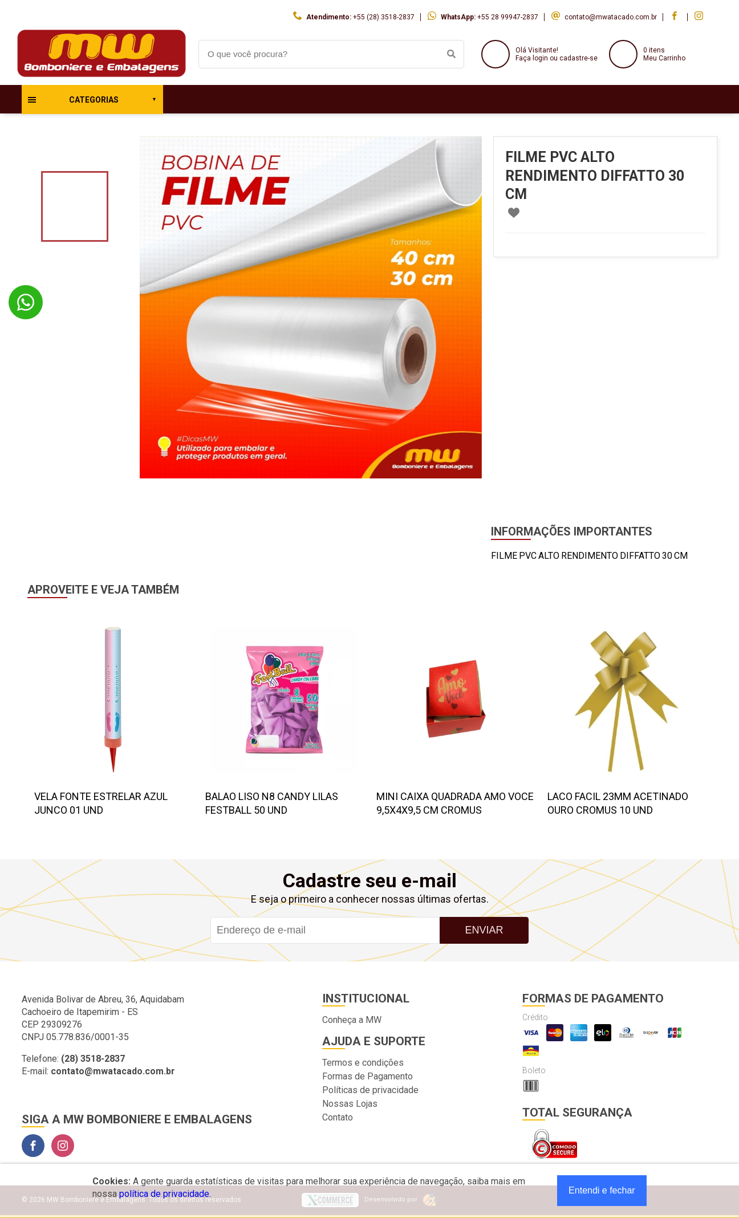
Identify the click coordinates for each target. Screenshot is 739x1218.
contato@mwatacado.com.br (611, 17)
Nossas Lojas (349, 1103)
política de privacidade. (165, 1193)
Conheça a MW (351, 1019)
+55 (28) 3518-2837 (384, 17)
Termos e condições (363, 1062)
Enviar (484, 930)
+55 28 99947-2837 (507, 17)
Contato (337, 1117)
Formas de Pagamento (367, 1076)
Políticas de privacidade (370, 1090)
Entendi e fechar (602, 1190)
